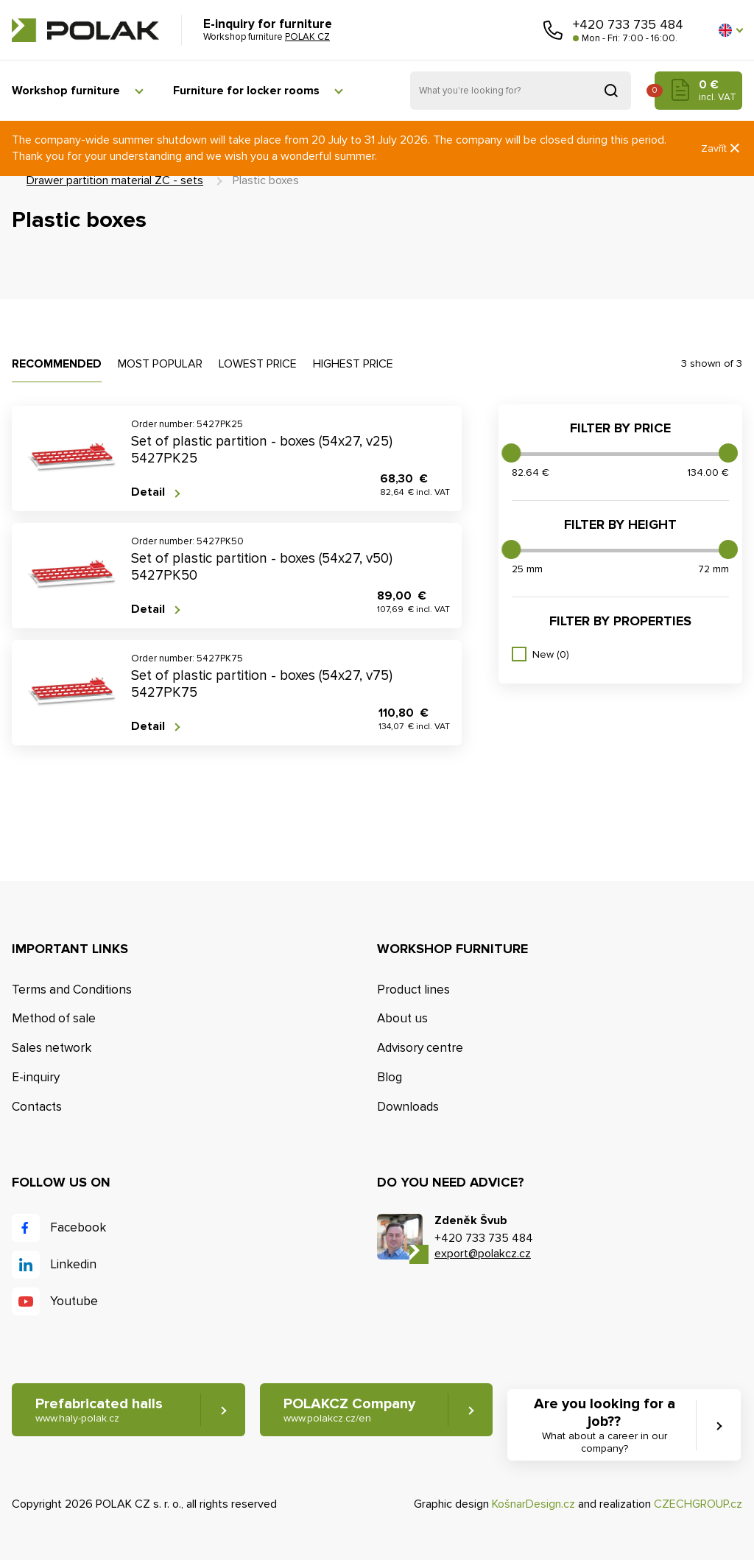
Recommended (57, 363)
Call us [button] (553, 30)
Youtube (74, 1301)
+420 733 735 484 (628, 24)
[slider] (511, 453)
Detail (148, 492)
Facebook (78, 1227)
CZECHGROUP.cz (698, 1504)
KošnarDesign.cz (533, 1504)
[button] (730, 30)
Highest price (353, 363)
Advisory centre (420, 1047)
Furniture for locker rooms (246, 90)
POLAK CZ (85, 30)
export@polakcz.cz (482, 1253)
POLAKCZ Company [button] (349, 1410)
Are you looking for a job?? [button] (604, 1425)
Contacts (37, 1106)
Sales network (51, 1047)
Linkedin (73, 1264)
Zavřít (721, 148)
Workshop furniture (66, 90)
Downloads (408, 1106)
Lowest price (258, 363)
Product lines (413, 989)
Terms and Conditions (72, 989)
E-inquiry (36, 1077)
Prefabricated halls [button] (99, 1410)
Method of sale (54, 1018)
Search (611, 90)
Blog (389, 1077)
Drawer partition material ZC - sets (115, 180)
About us (402, 1018)
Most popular (160, 363)
